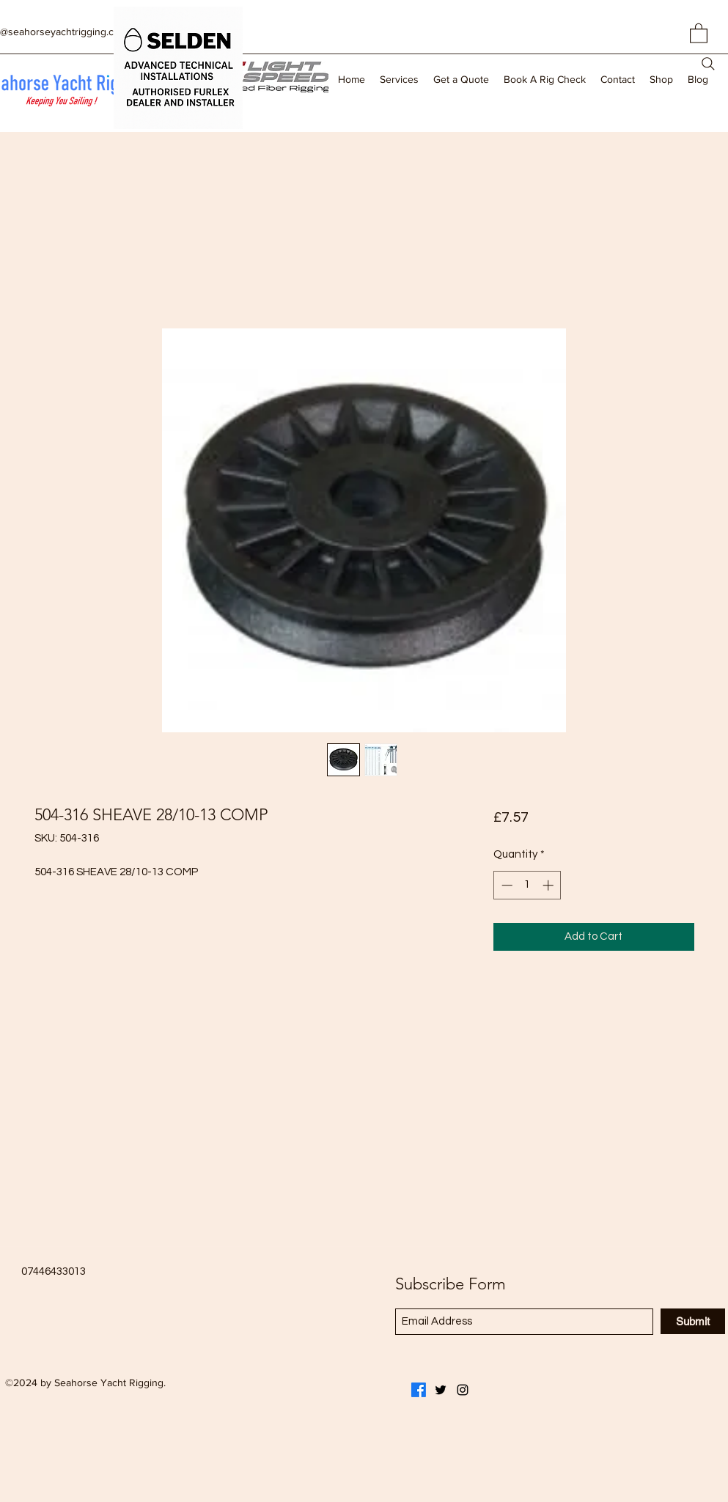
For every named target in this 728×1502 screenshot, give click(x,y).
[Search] (708, 63)
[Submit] (693, 1321)
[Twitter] (440, 1390)
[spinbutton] (527, 885)
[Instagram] (462, 1390)
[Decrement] (505, 885)
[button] (698, 32)
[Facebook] (418, 1390)
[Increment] (549, 885)
